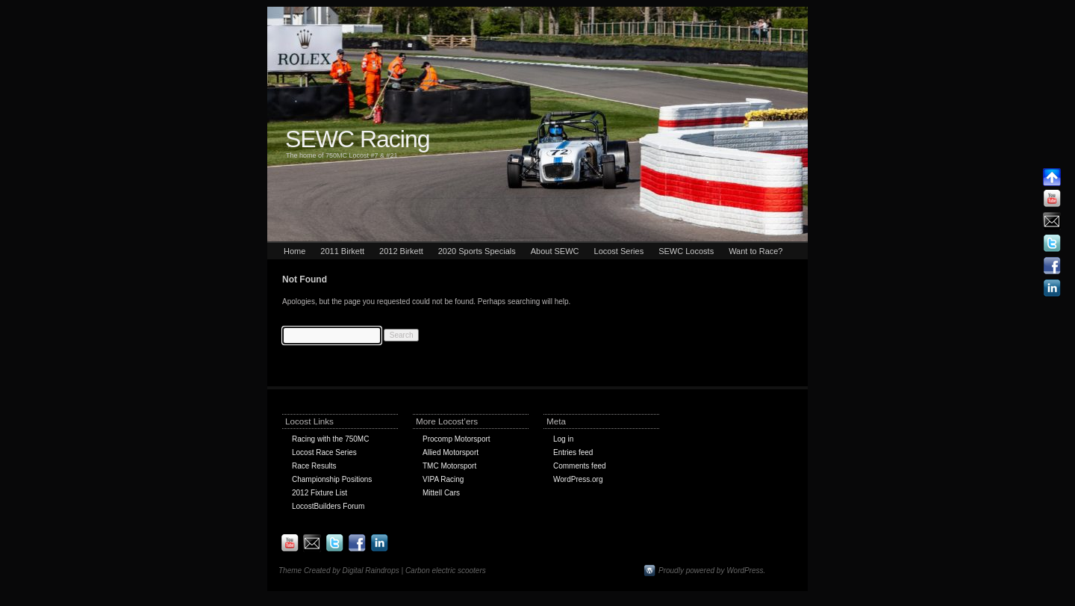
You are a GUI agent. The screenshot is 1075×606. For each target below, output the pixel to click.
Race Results (314, 466)
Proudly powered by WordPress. (711, 570)
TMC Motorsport (449, 466)
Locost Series (619, 251)
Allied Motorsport (451, 452)
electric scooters (458, 570)
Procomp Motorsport (456, 439)
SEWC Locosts (686, 251)
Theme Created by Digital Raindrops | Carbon (354, 570)
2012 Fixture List (319, 493)
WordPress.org (578, 479)
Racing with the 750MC (330, 439)
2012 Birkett (401, 251)
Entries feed (573, 452)
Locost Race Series (324, 452)
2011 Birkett (342, 251)
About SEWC (555, 251)
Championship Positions (332, 479)
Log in (563, 439)
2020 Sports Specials (477, 251)
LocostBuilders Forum (328, 506)
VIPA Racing (443, 479)
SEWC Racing (357, 139)
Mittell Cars (441, 493)
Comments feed (579, 466)
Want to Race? (755, 251)
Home (294, 251)
